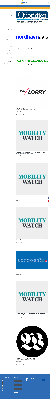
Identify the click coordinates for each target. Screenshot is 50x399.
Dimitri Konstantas (37, 22)
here (18, 27)
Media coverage (25, 359)
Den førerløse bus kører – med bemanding (24, 48)
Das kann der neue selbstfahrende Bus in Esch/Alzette (26, 358)
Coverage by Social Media (9, 39)
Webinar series (10, 57)
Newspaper (27, 22)
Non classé (29, 22)
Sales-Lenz (32, 22)
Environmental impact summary (8, 54)
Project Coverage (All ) (9, 35)
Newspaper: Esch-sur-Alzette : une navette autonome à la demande (29, 21)
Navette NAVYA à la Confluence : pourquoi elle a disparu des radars (29, 269)
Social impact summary (9, 53)
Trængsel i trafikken (20, 108)
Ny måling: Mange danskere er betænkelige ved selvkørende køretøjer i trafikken (32, 195)
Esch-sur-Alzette (23, 22)
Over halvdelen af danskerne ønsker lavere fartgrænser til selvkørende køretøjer (31, 239)
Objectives (11, 15)
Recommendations (10, 29)
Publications (11, 46)
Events (11, 40)
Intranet (11, 22)
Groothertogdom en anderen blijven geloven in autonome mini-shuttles (30, 64)
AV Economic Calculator (9, 50)
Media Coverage (10, 36)
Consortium (11, 19)
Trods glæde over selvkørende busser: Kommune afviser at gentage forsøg (30, 152)
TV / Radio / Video (27, 109)
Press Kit (11, 49)
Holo (21, 109)
